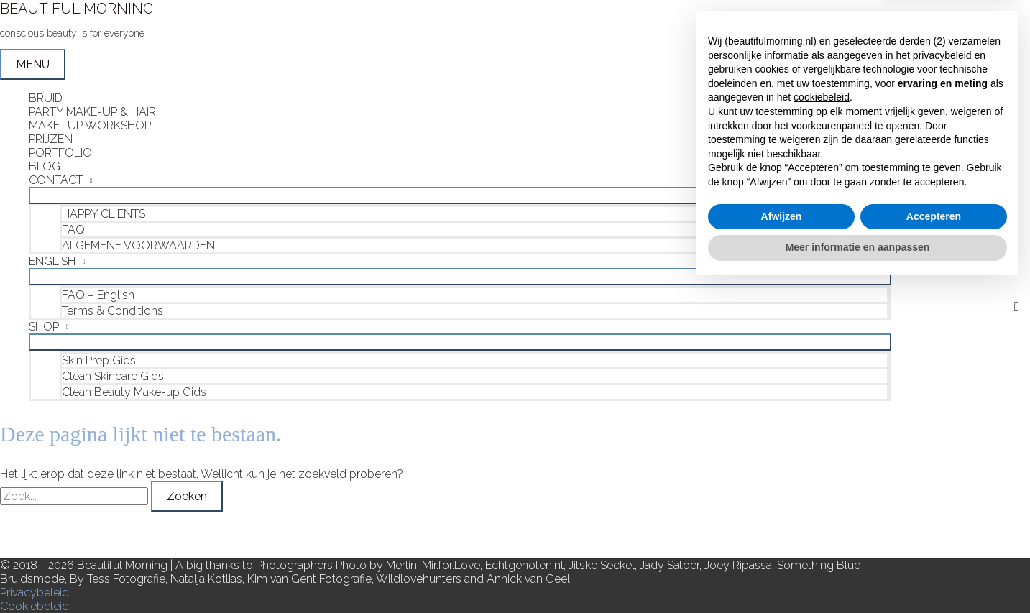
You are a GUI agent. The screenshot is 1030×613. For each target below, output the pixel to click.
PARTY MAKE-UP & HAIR (92, 112)
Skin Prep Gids (99, 360)
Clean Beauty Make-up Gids (134, 392)
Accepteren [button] (933, 542)
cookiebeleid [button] (822, 424)
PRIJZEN (51, 139)
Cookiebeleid (34, 606)
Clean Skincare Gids (113, 376)
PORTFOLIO (60, 153)
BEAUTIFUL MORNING (76, 8)
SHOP (44, 326)
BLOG (44, 166)
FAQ (73, 229)
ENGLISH (52, 261)
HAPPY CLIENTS (103, 214)
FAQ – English (98, 295)
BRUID (46, 98)
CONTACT (56, 180)
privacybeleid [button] (942, 381)
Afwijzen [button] (781, 542)
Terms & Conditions (112, 311)
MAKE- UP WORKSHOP (90, 125)
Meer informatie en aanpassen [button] (858, 573)
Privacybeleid (34, 592)
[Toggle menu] (460, 195)
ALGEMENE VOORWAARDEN (138, 245)
